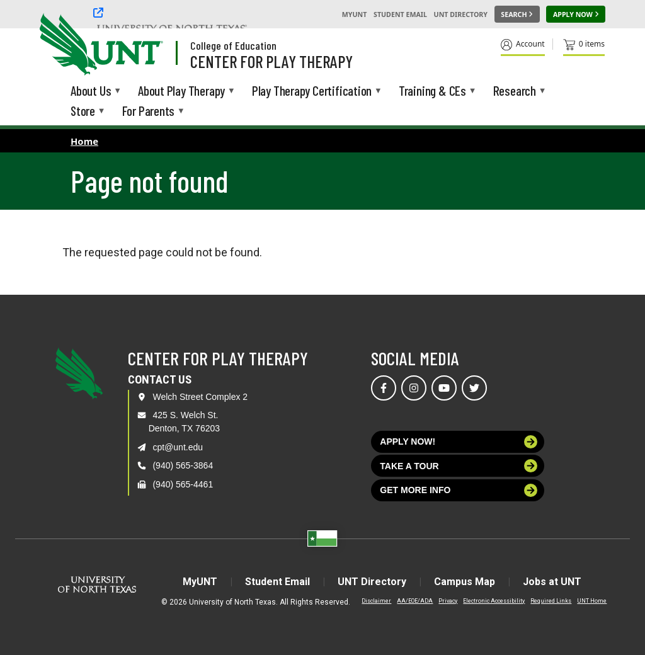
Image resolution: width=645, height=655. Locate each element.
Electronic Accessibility (494, 601)
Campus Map (464, 582)
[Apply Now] (575, 14)
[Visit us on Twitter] (474, 388)
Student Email (400, 14)
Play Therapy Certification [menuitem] (312, 92)
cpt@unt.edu (177, 447)
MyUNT (354, 14)
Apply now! (458, 441)
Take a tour (458, 465)
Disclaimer (376, 601)
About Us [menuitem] (91, 92)
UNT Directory (461, 14)
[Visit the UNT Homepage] (143, 45)
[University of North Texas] (63, 43)
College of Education (233, 45)
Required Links (550, 601)
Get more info (458, 490)
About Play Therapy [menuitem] (181, 92)
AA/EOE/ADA (415, 601)
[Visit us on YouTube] (444, 388)
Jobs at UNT (552, 582)
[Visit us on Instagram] (413, 388)
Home (84, 141)
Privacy (447, 601)
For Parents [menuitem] (148, 112)
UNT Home (592, 601)
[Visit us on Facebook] (383, 388)
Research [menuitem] (514, 92)
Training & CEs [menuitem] (432, 92)
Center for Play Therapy (271, 61)
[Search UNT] (517, 14)
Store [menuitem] (83, 112)
